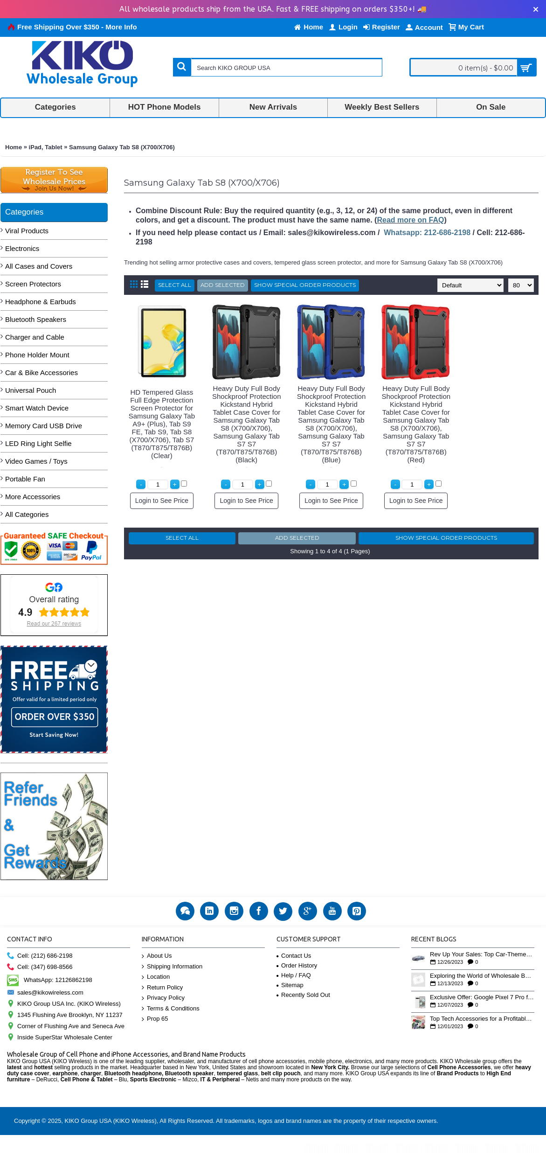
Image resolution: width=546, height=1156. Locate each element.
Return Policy (162, 988)
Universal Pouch (30, 390)
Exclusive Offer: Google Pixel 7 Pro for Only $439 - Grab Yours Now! (482, 997)
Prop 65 (155, 1019)
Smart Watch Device (37, 408)
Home (13, 147)
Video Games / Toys (36, 461)
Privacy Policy (163, 998)
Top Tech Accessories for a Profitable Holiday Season (482, 1019)
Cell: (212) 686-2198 (40, 956)
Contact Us (293, 955)
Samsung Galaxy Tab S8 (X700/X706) (122, 147)
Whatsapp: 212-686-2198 (427, 233)
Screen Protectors (33, 284)
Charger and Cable (34, 337)
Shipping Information (172, 967)
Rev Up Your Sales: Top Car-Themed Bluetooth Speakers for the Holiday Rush (482, 954)
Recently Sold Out (303, 994)
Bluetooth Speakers (35, 319)
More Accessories (32, 497)
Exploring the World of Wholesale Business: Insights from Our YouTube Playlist (482, 976)
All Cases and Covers (38, 266)
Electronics (22, 248)
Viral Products (26, 231)
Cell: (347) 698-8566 (40, 967)
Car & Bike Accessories (41, 372)
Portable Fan (25, 479)
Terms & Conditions (171, 1009)
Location (156, 977)
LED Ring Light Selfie (38, 443)
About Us (157, 956)
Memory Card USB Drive (43, 426)
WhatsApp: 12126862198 (49, 979)
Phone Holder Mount (37, 355)
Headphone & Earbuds (40, 302)
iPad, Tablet (45, 147)
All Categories (26, 514)
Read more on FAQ (410, 220)
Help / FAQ (293, 975)
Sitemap (290, 985)
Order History (296, 965)
